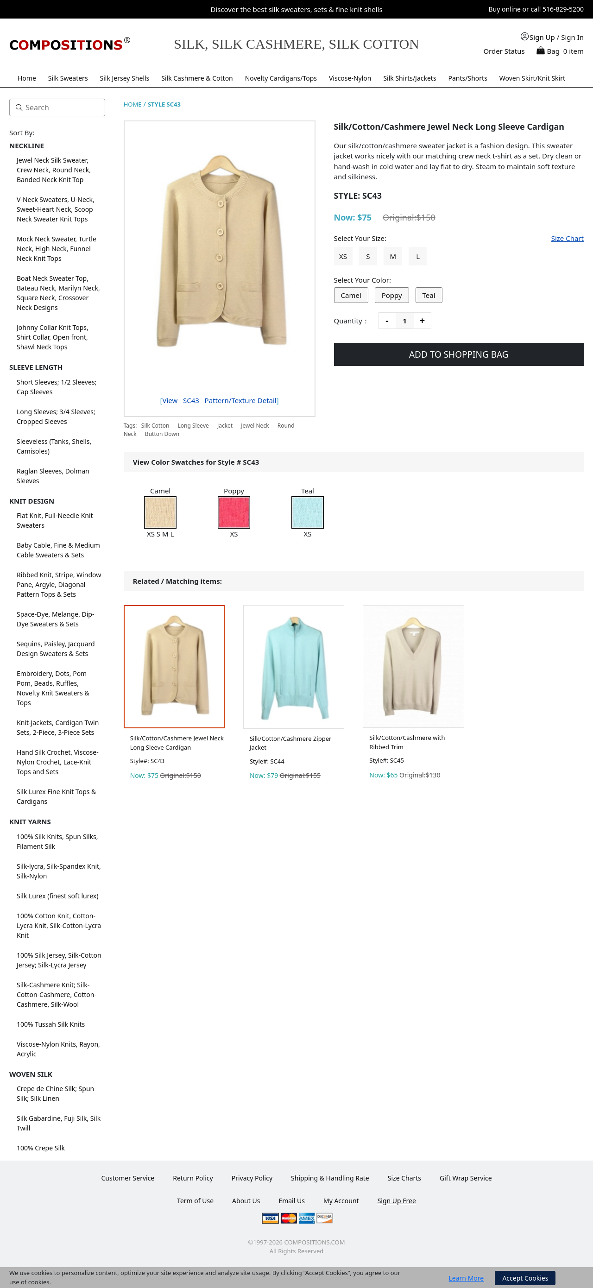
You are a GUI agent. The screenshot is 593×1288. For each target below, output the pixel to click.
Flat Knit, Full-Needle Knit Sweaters (55, 520)
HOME (133, 104)
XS (343, 256)
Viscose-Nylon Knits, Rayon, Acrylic (58, 1049)
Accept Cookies (525, 1278)
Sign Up (542, 37)
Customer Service (127, 1178)
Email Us (291, 1200)
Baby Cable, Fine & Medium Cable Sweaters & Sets (58, 550)
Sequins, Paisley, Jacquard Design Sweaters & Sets (56, 648)
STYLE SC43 (164, 104)
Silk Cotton (155, 425)
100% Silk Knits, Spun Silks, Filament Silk (57, 841)
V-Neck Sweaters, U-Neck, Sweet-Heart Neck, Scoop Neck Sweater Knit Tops (56, 209)
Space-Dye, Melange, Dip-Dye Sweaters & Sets (55, 619)
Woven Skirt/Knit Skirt (532, 78)
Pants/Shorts (467, 78)
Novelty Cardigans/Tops (281, 78)
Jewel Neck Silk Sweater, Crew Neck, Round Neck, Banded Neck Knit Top (54, 170)
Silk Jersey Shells (125, 78)
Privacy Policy (252, 1178)
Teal (429, 295)
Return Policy (193, 1178)
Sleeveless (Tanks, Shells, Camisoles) (54, 446)
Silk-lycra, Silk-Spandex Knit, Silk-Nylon (59, 871)
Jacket (225, 425)
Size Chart (567, 238)
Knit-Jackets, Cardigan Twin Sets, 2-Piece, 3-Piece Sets (58, 727)
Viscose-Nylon (350, 78)
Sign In (572, 37)
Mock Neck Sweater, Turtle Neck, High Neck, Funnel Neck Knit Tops (56, 248)
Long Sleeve (192, 425)
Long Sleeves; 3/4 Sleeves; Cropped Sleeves (56, 416)
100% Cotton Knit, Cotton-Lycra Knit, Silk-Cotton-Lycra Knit (59, 925)
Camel (351, 295)
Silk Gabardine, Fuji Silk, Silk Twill (59, 1123)
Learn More (466, 1278)
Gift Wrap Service (466, 1178)
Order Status (503, 51)
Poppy (392, 295)
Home (27, 78)
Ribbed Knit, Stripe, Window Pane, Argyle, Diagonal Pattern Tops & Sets (59, 584)
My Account (341, 1200)
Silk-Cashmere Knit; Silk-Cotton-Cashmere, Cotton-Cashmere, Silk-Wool (56, 994)
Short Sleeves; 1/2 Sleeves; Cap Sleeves (56, 387)
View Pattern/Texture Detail (219, 400)
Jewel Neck (255, 425)
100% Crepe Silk (41, 1147)
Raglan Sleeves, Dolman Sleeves (53, 476)
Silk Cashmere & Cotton (197, 78)
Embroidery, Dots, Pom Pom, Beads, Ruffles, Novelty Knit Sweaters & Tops (53, 688)
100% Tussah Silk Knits (51, 1024)
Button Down (162, 434)
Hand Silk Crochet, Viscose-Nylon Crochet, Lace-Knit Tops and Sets (58, 762)
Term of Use (195, 1200)
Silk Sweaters (68, 78)
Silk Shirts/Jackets (409, 78)
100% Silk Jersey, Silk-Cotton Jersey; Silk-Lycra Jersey (59, 960)
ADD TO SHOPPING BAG (459, 354)
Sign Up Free (397, 1200)
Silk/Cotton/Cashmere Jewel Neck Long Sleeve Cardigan (177, 742)
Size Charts (404, 1178)
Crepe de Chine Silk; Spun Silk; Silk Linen (55, 1093)
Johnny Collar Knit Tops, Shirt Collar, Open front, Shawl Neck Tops (52, 337)
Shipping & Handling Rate (330, 1178)
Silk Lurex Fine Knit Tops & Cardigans (56, 796)
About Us (246, 1200)
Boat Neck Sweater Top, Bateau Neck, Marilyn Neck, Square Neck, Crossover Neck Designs (58, 293)
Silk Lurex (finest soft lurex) (57, 895)
